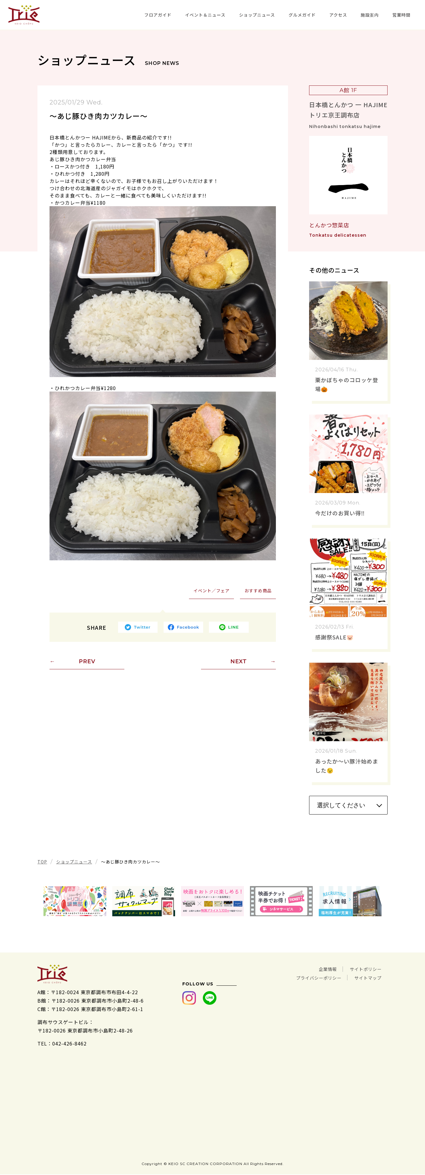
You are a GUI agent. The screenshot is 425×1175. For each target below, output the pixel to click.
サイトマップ (366, 977)
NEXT (238, 662)
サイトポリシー (364, 968)
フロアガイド (157, 15)
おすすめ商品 (257, 591)
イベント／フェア (211, 591)
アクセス (338, 15)
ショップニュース (257, 15)
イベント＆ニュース (205, 15)
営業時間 (401, 15)
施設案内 (370, 15)
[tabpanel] (74, 901)
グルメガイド (302, 15)
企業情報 (322, 968)
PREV (87, 662)
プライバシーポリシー (311, 977)
